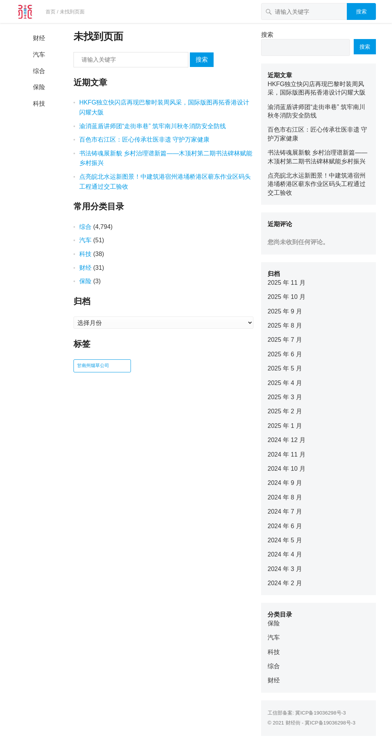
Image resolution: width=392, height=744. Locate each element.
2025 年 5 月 (285, 368)
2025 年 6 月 (285, 354)
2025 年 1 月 (285, 426)
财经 (39, 38)
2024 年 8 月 (285, 497)
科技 (39, 103)
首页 (51, 12)
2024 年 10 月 (286, 468)
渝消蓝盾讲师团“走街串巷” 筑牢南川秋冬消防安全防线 (152, 126)
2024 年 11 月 (286, 454)
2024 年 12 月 (286, 440)
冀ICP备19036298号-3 (320, 713)
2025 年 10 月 (286, 297)
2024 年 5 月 (285, 540)
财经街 (293, 723)
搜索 (361, 11)
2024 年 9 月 (285, 483)
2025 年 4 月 (285, 383)
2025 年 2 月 (285, 411)
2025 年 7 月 (285, 339)
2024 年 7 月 (285, 511)
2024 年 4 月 (285, 554)
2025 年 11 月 (286, 282)
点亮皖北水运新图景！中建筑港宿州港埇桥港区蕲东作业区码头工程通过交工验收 (317, 184)
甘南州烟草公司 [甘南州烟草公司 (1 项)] (93, 365)
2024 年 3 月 (285, 569)
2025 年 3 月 (285, 397)
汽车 (39, 54)
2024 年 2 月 (285, 583)
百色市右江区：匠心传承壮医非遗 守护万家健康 (144, 139)
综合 (39, 71)
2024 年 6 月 (285, 526)
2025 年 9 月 (285, 311)
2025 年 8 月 (285, 325)
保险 (39, 87)
